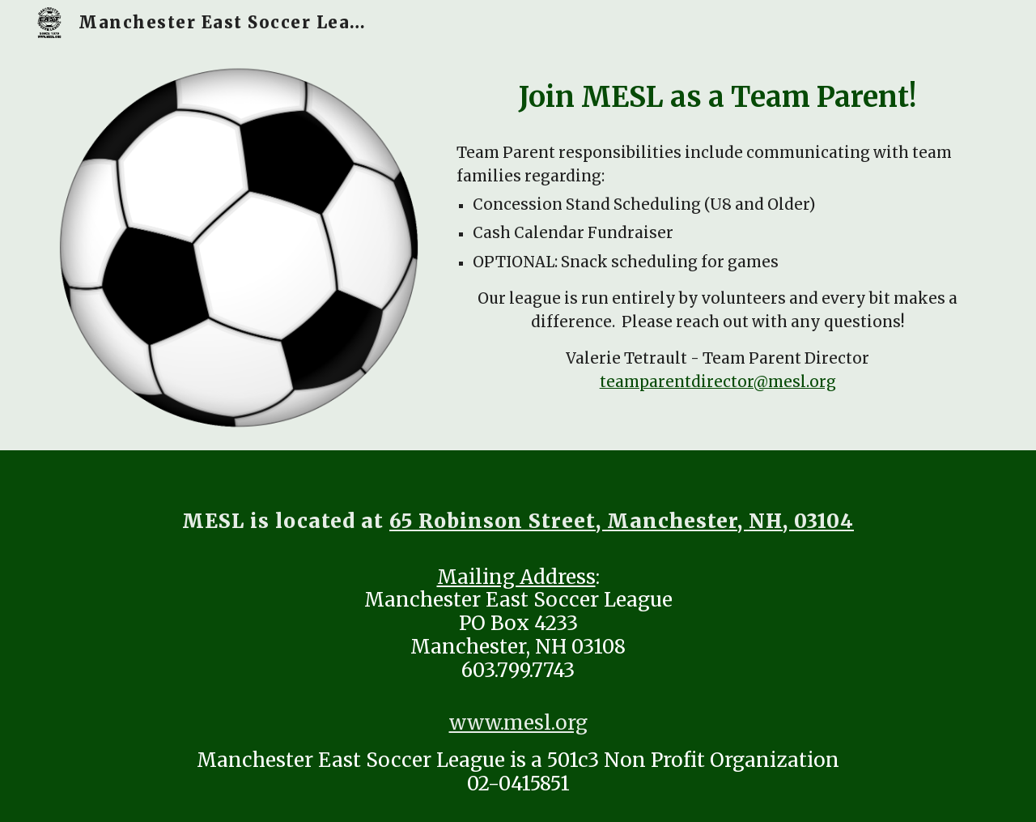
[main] (717, 97)
